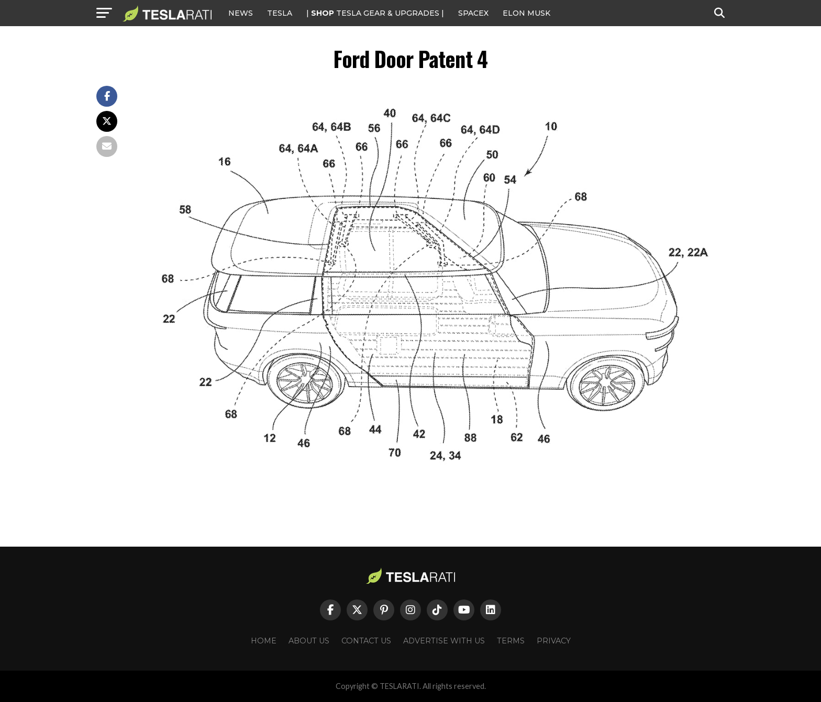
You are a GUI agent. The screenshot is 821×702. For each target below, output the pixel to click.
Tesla (279, 13)
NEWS (240, 13)
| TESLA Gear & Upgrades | (375, 13)
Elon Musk (526, 13)
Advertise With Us (444, 641)
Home (263, 641)
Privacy (554, 641)
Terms (511, 641)
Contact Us (366, 641)
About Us (309, 641)
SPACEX (473, 13)
